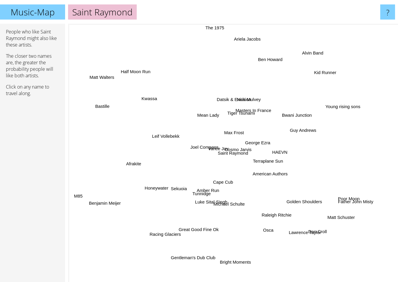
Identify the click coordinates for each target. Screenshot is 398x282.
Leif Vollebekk (149, 143)
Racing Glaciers (179, 217)
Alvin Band (309, 51)
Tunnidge (201, 207)
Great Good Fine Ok (198, 228)
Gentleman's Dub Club (203, 246)
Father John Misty (371, 208)
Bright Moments (234, 237)
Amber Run (210, 198)
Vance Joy (219, 149)
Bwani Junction (293, 123)
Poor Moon (339, 197)
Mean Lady (182, 121)
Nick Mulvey (253, 97)
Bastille (81, 109)
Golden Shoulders (296, 202)
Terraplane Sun (266, 161)
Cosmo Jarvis (229, 144)
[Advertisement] (32, 192)
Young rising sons (315, 116)
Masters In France (246, 103)
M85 (94, 193)
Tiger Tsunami (245, 112)
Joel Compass (207, 144)
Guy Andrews (297, 141)
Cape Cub (251, 173)
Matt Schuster (315, 203)
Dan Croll (311, 229)
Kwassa (173, 106)
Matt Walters (127, 90)
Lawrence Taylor (289, 218)
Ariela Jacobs (244, 66)
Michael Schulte (241, 203)
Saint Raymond (233, 153)
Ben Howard (274, 53)
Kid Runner (308, 83)
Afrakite (136, 147)
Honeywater (163, 182)
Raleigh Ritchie (287, 211)
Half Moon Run (127, 60)
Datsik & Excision (224, 90)
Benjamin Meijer (110, 191)
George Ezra (294, 166)
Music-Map (33, 12)
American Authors (263, 185)
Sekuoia (167, 196)
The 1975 (219, 27)
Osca (273, 224)
